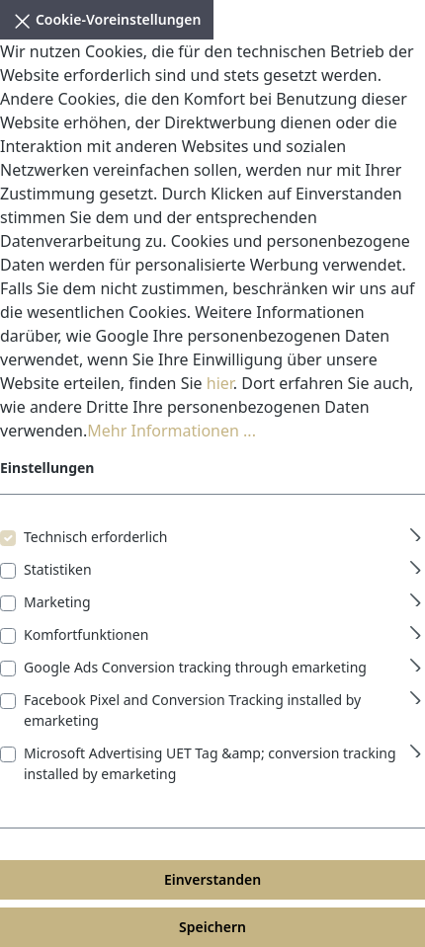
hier (220, 383)
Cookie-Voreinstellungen (107, 17)
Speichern (212, 926)
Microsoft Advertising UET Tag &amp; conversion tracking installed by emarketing (210, 763)
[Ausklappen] (415, 531)
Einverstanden (212, 879)
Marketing (57, 601)
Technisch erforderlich (95, 536)
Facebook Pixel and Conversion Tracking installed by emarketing (192, 710)
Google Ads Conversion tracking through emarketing (195, 667)
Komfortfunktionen (86, 634)
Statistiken (58, 569)
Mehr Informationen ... (171, 430)
